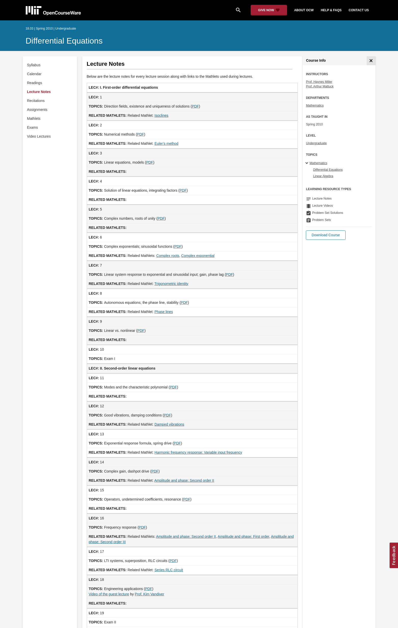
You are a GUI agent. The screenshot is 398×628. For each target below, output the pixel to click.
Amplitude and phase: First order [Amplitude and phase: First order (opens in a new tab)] (243, 536)
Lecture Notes (39, 92)
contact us (359, 10)
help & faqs (331, 10)
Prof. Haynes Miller (319, 82)
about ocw (304, 10)
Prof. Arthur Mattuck (319, 86)
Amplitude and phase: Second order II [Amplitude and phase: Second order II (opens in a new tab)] (184, 480)
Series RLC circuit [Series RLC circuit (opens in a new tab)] (168, 570)
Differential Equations (64, 40)
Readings (34, 83)
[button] (325, 235)
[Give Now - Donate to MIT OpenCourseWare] (269, 10)
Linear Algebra (323, 176)
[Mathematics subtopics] (307, 163)
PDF (195, 106)
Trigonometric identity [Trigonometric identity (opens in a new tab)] (171, 284)
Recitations (36, 101)
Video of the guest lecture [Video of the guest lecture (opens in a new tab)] (109, 594)
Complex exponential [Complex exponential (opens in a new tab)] (198, 256)
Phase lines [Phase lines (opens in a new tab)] (163, 312)
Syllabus (33, 65)
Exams (32, 127)
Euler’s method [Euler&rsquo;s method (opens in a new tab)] (166, 143)
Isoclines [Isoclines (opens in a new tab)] (161, 115)
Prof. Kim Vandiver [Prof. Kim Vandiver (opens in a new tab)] (149, 594)
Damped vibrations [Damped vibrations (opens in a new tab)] (169, 424)
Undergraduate (316, 143)
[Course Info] (371, 60)
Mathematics (314, 105)
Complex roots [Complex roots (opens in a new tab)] (167, 256)
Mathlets (33, 118)
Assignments (37, 110)
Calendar (34, 74)
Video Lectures (39, 136)
